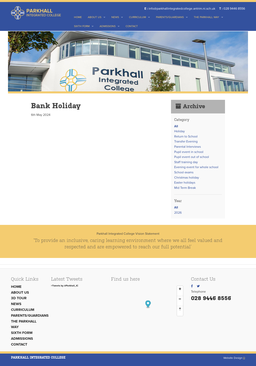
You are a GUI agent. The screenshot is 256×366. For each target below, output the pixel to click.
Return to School (186, 136)
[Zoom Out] (180, 299)
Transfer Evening (186, 142)
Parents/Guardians (170, 17)
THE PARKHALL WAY (206, 17)
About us (94, 17)
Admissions (108, 26)
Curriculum (137, 17)
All (176, 126)
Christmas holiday (186, 178)
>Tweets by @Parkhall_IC (64, 285)
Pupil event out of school (191, 157)
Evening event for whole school (196, 167)
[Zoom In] (180, 289)
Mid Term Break (185, 188)
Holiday (179, 131)
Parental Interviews (187, 147)
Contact (132, 26)
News (115, 17)
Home (78, 17)
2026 (178, 213)
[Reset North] (180, 309)
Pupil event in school (188, 152)
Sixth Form (82, 26)
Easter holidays (184, 183)
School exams (183, 172)
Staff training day (186, 162)
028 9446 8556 (211, 298)
